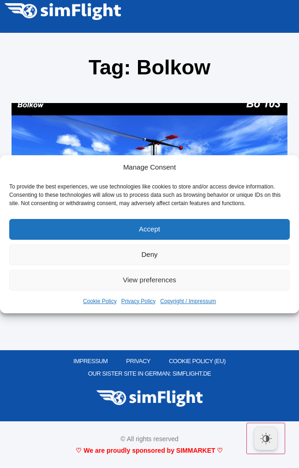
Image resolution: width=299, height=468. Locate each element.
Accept (149, 229)
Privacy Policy (138, 301)
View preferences (149, 280)
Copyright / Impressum (188, 301)
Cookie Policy (100, 301)
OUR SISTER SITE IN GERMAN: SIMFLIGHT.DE (149, 373)
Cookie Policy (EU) (197, 361)
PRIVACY (138, 361)
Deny (149, 254)
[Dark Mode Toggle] (265, 438)
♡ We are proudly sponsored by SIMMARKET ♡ (149, 450)
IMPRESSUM (90, 361)
